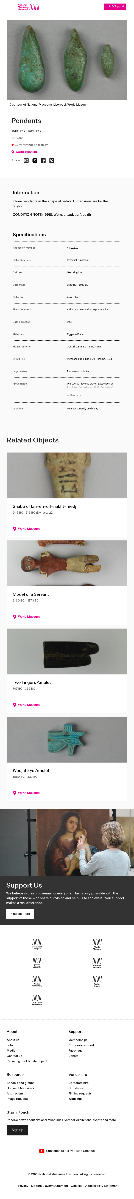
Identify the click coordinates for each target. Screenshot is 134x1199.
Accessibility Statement (102, 1186)
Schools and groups (20, 1083)
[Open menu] (10, 7)
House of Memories (20, 1088)
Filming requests (80, 1093)
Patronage (75, 1050)
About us (13, 1040)
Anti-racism (15, 1093)
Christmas (75, 1088)
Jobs (10, 1045)
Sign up (17, 1130)
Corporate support (81, 1045)
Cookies (76, 1186)
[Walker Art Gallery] (37, 981)
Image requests (18, 1099)
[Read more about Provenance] (94, 390)
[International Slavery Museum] (37, 963)
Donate (73, 1056)
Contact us (14, 1056)
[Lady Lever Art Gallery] (37, 1000)
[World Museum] (97, 944)
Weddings (75, 1099)
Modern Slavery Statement (49, 1186)
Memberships (78, 1040)
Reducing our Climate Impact (27, 1061)
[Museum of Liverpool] (37, 944)
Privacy (23, 1186)
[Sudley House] (97, 981)
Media (11, 1050)
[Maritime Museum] (97, 963)
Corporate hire (78, 1083)
